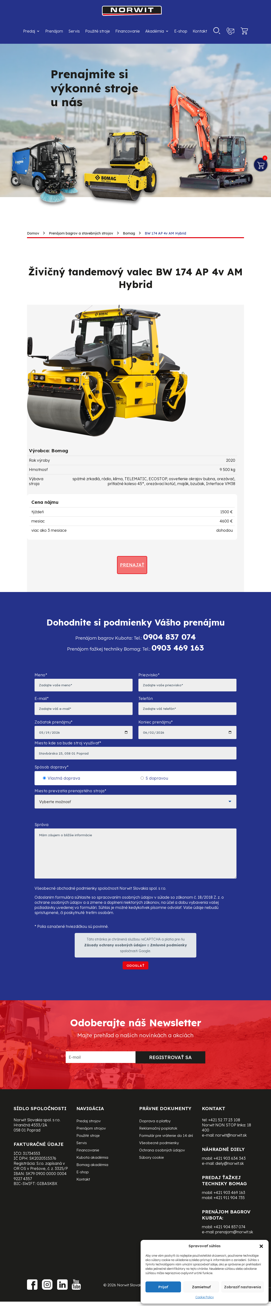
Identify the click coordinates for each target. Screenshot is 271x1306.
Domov (33, 233)
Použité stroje (97, 31)
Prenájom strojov (91, 1139)
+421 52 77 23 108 (224, 1130)
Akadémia (154, 31)
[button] (261, 1246)
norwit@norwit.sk (231, 1146)
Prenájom (54, 31)
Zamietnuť (201, 1287)
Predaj (29, 31)
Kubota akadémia (92, 1169)
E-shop (180, 31)
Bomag (129, 233)
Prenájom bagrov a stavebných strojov (81, 233)
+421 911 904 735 (229, 1208)
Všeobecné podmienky (159, 1154)
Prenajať (132, 565)
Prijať (163, 1287)
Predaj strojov (88, 1132)
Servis (74, 31)
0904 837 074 (169, 637)
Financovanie (127, 31)
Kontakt (200, 31)
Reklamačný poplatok (158, 1139)
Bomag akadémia (92, 1176)
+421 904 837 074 (229, 1237)
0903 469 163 (178, 648)
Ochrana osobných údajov (162, 1161)
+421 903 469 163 (229, 1203)
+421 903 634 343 (230, 1169)
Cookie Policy (204, 1297)
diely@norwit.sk (229, 1174)
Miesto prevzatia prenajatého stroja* (135, 801)
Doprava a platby (155, 1132)
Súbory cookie (151, 1169)
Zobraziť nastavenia (242, 1287)
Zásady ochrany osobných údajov (115, 955)
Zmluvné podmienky (168, 955)
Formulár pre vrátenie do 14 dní (166, 1147)
